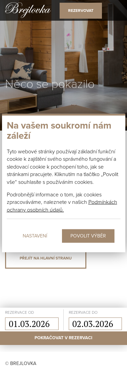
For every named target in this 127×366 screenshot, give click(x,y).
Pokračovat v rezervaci (63, 338)
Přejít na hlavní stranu (46, 258)
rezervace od (19, 312)
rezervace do (83, 312)
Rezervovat (80, 10)
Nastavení (35, 236)
